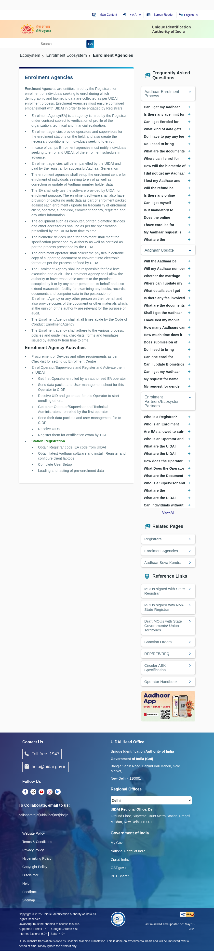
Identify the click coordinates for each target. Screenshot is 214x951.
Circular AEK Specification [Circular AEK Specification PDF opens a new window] (155, 667)
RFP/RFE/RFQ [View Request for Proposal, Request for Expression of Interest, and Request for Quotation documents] (156, 654)
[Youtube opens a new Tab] (41, 792)
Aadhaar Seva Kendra (162, 562)
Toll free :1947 (42, 754)
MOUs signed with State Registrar (164, 591)
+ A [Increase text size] (132, 14)
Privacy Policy (33, 850)
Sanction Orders (158, 642)
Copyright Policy (34, 867)
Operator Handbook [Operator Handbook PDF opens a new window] (160, 681)
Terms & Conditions (37, 842)
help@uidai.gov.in (46, 767)
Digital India (120, 859)
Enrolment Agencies (161, 551)
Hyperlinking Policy (36, 858)
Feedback (29, 892)
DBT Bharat (120, 876)
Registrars (152, 539)
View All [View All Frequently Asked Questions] (168, 513)
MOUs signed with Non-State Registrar (164, 607)
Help (25, 883)
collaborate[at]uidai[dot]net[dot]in (43, 815)
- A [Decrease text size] (139, 14)
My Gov (116, 843)
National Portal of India (128, 851)
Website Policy (33, 833)
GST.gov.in (119, 868)
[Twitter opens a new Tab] (33, 792)
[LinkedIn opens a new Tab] (58, 792)
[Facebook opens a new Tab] (25, 792)
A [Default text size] (135, 14)
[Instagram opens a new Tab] (50, 792)
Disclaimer (30, 875)
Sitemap (28, 900)
